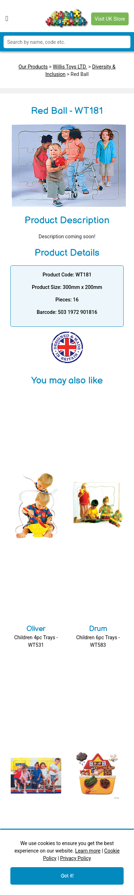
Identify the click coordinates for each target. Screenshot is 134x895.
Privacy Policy (75, 858)
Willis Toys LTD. (70, 67)
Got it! (67, 876)
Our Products (33, 67)
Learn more (87, 851)
